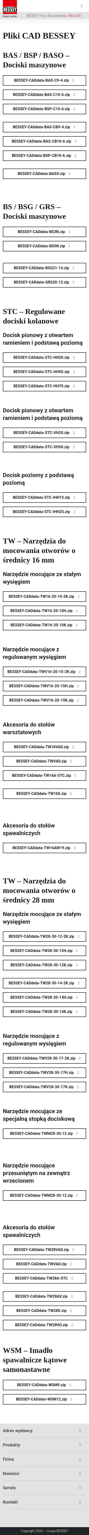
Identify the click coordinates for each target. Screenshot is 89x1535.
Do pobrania (57, 16)
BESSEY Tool (36, 16)
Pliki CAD (74, 16)
